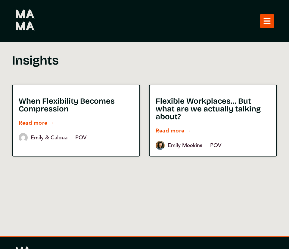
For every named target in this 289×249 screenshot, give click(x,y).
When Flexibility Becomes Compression (67, 105)
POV (80, 137)
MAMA (24, 21)
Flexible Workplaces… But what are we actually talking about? (208, 108)
